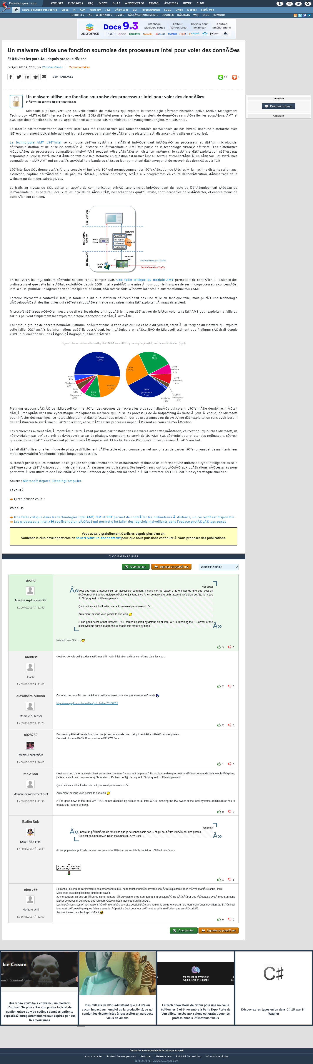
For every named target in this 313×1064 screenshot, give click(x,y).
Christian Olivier (52, 70)
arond (30, 588)
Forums (57, 3)
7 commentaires (79, 70)
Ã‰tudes (171, 3)
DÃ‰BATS (183, 15)
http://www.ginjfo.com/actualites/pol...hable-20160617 (87, 711)
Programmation (151, 10)
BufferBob (30, 830)
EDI (135, 10)
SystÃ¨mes (207, 10)
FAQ (91, 3)
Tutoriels (75, 3)
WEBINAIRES (104, 15)
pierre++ (31, 897)
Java (107, 10)
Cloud (65, 10)
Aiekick (31, 665)
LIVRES (119, 15)
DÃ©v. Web (121, 10)
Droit (187, 3)
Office (179, 10)
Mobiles (192, 10)
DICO (206, 15)
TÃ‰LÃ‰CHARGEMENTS (143, 15)
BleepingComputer (66, 484)
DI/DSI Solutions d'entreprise (39, 10)
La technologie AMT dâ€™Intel (35, 145)
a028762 (30, 743)
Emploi (154, 3)
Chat (116, 3)
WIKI (196, 15)
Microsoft (95, 10)
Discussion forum (278, 106)
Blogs (103, 3)
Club (200, 3)
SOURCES (168, 15)
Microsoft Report (36, 484)
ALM (82, 10)
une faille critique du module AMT (145, 283)
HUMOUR (219, 15)
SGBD (167, 10)
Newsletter (134, 3)
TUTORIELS (77, 15)
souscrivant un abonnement (98, 541)
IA (74, 10)
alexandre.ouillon (31, 704)
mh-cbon (30, 782)
